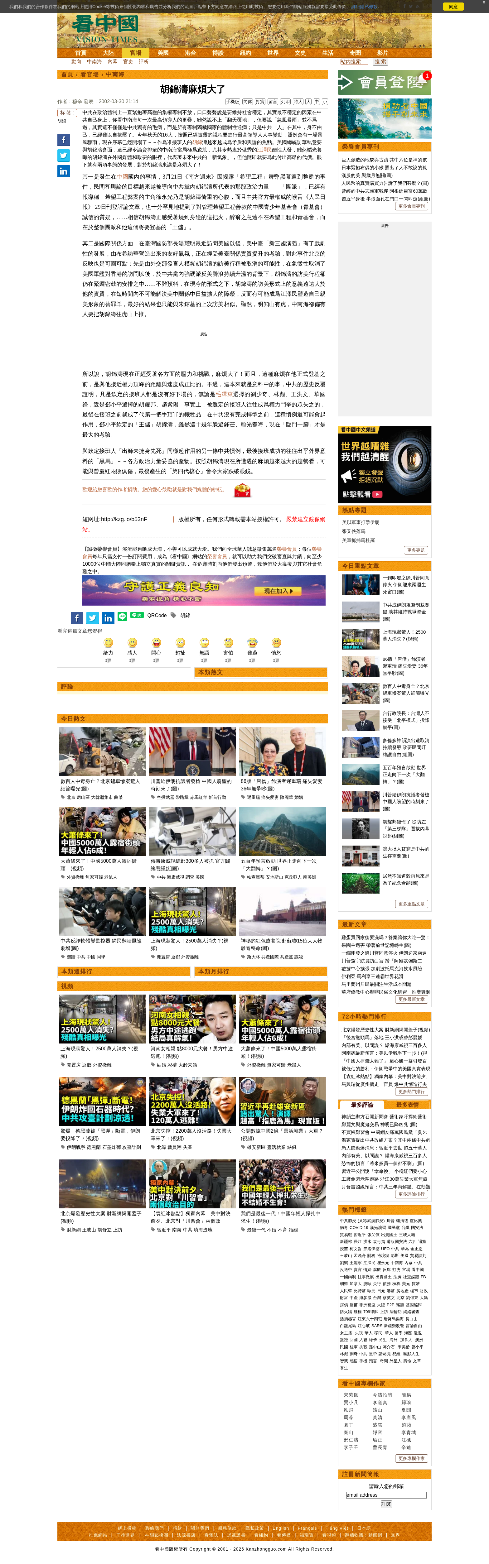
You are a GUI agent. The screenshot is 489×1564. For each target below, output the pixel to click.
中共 (161, 877)
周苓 (349, 1417)
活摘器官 (348, 1319)
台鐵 (405, 1227)
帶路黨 (182, 797)
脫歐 (367, 1283)
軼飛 (349, 1410)
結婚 (161, 1064)
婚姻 (298, 797)
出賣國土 (389, 1234)
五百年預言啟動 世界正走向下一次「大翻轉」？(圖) (404, 774)
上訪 (117, 1229)
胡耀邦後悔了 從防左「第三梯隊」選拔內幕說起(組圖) (406, 828)
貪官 (358, 1269)
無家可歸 (94, 877)
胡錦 (61, 120)
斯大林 (253, 956)
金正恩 (416, 1248)
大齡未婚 (187, 1064)
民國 (344, 1347)
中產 (354, 1297)
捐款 (177, 1528)
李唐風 (408, 1417)
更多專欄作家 (412, 1458)
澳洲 (419, 1339)
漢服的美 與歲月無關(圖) (367, 175)
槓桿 (396, 1283)
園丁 (349, 1424)
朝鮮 (344, 1283)
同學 (101, 956)
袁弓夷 (379, 1241)
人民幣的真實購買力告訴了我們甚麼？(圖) (385, 183)
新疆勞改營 (394, 1325)
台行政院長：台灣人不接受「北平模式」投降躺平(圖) (406, 720)
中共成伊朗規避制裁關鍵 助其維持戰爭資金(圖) (406, 611)
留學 (399, 1333)
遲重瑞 (253, 797)
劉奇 (354, 1353)
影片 (382, 53)
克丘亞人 (293, 877)
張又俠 (373, 1234)
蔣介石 (389, 1347)
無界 (395, 1535)
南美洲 (309, 877)
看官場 (89, 74)
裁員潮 (174, 1147)
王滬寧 (356, 1262)
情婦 (367, 1269)
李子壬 (351, 1447)
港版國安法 (397, 1241)
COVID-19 (359, 1227)
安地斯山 (274, 877)
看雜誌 (211, 1535)
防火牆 (346, 1311)
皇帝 (373, 1353)
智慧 (344, 1361)
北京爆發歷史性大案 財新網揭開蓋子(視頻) (385, 1029)
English (281, 1528)
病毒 (344, 1227)
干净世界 (125, 1535)
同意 (453, 6)
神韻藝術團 (156, 1535)
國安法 (417, 1227)
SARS (376, 1325)
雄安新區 (256, 1147)
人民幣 (346, 1290)
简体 (247, 101)
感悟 (354, 1361)
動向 (76, 61)
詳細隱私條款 (364, 6)
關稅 (371, 1255)
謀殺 (298, 956)
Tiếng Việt (337, 1528)
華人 (369, 1333)
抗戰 (363, 1347)
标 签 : (67, 112)
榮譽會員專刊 (361, 147)
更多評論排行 (412, 1194)
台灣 (377, 1297)
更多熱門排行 (412, 1091)
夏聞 (406, 1410)
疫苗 (344, 1248)
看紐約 (261, 1535)
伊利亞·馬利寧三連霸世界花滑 (372, 976)
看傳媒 (284, 1535)
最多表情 (407, 1105)
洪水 (367, 1241)
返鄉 (175, 956)
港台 (190, 53)
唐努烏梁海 (394, 1319)
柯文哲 (356, 1248)
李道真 (380, 1402)
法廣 (397, 1276)
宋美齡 (404, 1347)
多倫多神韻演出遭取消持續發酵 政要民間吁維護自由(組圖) (406, 747)
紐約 (245, 53)
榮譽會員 (287, 549)
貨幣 (416, 1283)
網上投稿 (127, 1528)
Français (307, 1528)
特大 (298, 101)
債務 (387, 1283)
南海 (177, 1229)
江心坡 (364, 1325)
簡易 (406, 1395)
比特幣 (360, 1290)
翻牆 (71, 956)
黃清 (378, 1417)
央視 (359, 1333)
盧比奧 (416, 1220)
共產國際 (270, 956)
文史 (300, 53)
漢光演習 (378, 1227)
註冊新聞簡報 (361, 1474)
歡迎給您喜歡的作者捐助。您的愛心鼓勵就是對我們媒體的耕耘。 (154, 489)
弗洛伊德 (371, 1248)
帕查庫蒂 (255, 877)
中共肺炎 (348, 1220)
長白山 (411, 1319)
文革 (417, 1361)
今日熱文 (73, 719)
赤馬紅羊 (198, 797)
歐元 (371, 1290)
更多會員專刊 (412, 206)
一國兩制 (348, 1276)
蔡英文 (389, 1297)
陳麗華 (286, 797)
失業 (187, 1147)
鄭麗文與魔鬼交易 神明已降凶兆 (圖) (379, 1124)
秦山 (349, 1432)
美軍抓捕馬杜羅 (358, 540)
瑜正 (378, 1439)
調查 (190, 877)
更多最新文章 (412, 999)
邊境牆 (383, 1255)
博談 (218, 53)
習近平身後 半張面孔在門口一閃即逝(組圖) (385, 198)
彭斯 (395, 1255)
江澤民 (264, 149)
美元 (406, 1283)
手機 (363, 1361)
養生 (344, 1367)
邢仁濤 (351, 1439)
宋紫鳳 (351, 1395)
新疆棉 (346, 1241)
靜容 (378, 1432)
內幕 (113, 61)
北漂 (161, 1147)
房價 (344, 1305)
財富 (344, 1297)
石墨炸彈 (111, 1147)
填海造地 (203, 1229)
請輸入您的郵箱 (386, 1486)
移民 (378, 1333)
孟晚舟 (360, 1255)
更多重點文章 (412, 903)
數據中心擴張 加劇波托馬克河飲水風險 (381, 968)
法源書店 (186, 1535)
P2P (391, 1305)
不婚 (271, 1229)
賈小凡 (351, 1402)
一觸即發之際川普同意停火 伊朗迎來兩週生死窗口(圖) (406, 584)
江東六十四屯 (370, 1319)
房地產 (402, 1290)
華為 (405, 1248)
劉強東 (412, 1297)
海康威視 (175, 877)
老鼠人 (110, 877)
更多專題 (416, 550)
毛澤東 (224, 394)
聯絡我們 (154, 1528)
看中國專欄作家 (364, 1383)
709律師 (370, 1311)
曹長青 (380, 1447)
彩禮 (172, 1064)
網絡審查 (411, 1311)
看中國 (418, 1269)
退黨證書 (236, 1535)
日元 (381, 1290)
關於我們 (200, 1528)
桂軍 (354, 1347)
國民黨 (394, 1227)
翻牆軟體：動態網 (363, 1535)
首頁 (80, 53)
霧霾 (400, 1305)
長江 (358, 1241)
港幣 (391, 1290)
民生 (383, 1339)
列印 (285, 101)
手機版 (232, 101)
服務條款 (227, 1528)
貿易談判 (419, 1255)
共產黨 (286, 956)
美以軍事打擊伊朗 (361, 522)
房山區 (83, 797)
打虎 (396, 1269)
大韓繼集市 (102, 797)
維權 (358, 1311)
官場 (135, 53)
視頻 (67, 986)
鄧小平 (417, 1347)
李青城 (408, 1432)
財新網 (74, 1229)
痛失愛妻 (270, 797)
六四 (413, 1241)
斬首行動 (217, 797)
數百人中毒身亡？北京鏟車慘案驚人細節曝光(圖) (406, 693)
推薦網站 (98, 1535)
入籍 (363, 1339)
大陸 (108, 53)
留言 (273, 101)
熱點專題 (354, 510)
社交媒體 (411, 1276)
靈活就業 (276, 1147)
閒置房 (163, 956)
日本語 (364, 1528)
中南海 (94, 61)
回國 (354, 1339)
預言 (373, 1361)
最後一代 (256, 1229)
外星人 (396, 1361)
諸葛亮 (385, 1353)
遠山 (378, 1410)
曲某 (118, 797)
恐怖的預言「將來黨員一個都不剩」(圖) (382, 1163)
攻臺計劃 (131, 1147)
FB (423, 1276)
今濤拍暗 (383, 1395)
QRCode (157, 615)
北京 (71, 797)
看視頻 (329, 1535)
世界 (272, 53)
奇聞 (355, 53)
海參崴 (365, 1297)
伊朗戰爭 (76, 1147)
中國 (122, 177)
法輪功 (396, 1311)
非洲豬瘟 (367, 1305)
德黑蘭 (94, 1147)
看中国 (109, 28)
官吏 (128, 61)
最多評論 (362, 1105)
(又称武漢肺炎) (371, 1220)
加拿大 (356, 1283)
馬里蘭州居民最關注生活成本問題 (376, 984)
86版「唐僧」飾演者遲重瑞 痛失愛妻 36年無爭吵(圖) (405, 666)
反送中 (346, 1269)
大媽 (424, 1297)
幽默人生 (411, 1353)
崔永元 (383, 1262)
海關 (408, 1333)
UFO (385, 1248)
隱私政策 (254, 1528)
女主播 (346, 1333)
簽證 (344, 1339)
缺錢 (292, 1147)
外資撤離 (75, 877)
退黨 (422, 1241)
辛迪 (406, 1447)
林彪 (344, 1353)
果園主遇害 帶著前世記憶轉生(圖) (376, 945)
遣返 (418, 1333)
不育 (282, 1229)
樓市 (414, 1290)
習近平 (164, 1229)
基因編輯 (414, 1305)
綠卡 (373, 1339)
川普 (390, 1220)
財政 (424, 1290)
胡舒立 (105, 1229)
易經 (397, 1353)
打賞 (260, 101)
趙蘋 (406, 1424)
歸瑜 (406, 1402)
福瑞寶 (307, 1535)
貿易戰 (346, 1234)
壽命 (407, 1361)
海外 (394, 1339)
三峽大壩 (407, 1234)
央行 (377, 1283)
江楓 (406, 1439)
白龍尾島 (348, 1325)
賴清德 (402, 1220)
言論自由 (414, 1325)
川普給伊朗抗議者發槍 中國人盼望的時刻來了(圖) (406, 801)
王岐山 (89, 1229)
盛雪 (378, 1424)
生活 (327, 53)
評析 (144, 61)
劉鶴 (344, 1262)
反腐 (387, 1269)
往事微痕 (366, 1276)
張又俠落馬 (354, 531)
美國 (163, 53)
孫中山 (375, 1347)
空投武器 (165, 797)
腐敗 (377, 1269)
